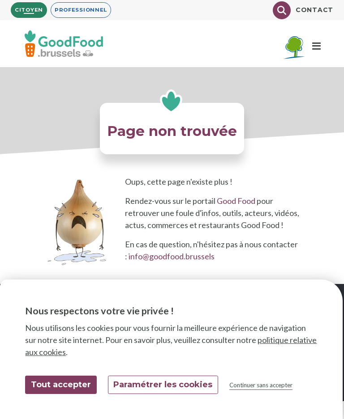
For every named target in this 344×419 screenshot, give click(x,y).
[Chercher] (282, 10)
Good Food (236, 201)
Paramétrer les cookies (162, 384)
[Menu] (316, 46)
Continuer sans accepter (260, 385)
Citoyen (29, 10)
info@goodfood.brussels (172, 256)
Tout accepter (61, 384)
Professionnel (81, 10)
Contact (314, 10)
